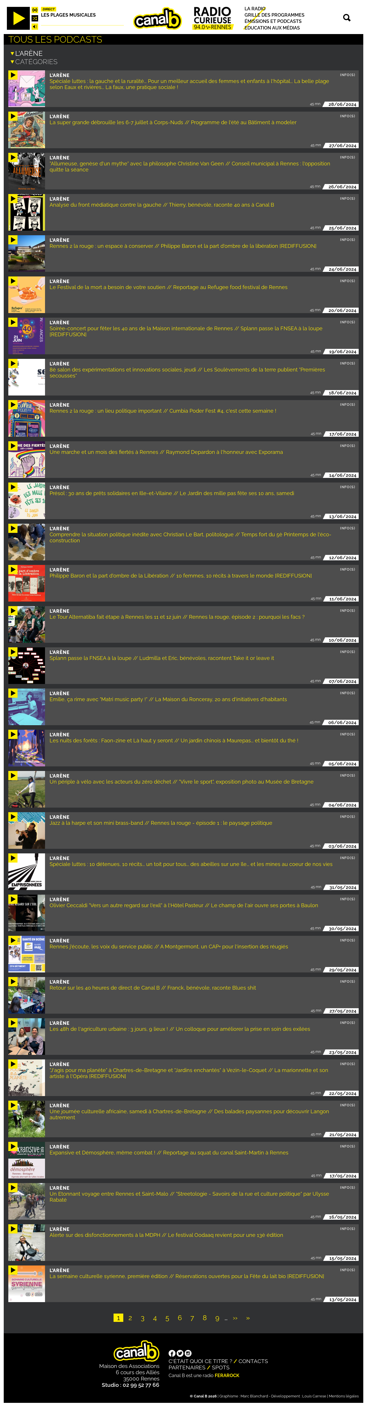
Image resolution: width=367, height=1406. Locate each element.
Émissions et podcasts (273, 21)
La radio (255, 8)
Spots (221, 1367)
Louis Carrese (314, 1395)
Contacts (253, 1360)
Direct (49, 9)
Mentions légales (344, 1395)
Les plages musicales (68, 15)
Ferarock (227, 1375)
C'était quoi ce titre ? (200, 1360)
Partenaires (187, 1367)
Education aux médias (272, 28)
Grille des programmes (274, 15)
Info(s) (347, 74)
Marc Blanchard (254, 1395)
